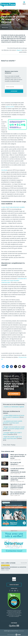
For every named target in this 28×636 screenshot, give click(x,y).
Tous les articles (24, 562)
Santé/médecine (5, 14)
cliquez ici (19, 50)
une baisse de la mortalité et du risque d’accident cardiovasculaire (14, 280)
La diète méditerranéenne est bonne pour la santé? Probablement (13, 416)
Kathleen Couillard (5, 570)
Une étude (4, 170)
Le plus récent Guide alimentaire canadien (13, 207)
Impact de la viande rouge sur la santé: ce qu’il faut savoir (12, 437)
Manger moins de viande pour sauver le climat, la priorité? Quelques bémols (14, 427)
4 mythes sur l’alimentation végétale (14, 407)
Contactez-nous (14, 584)
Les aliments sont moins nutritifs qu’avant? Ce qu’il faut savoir (12, 422)
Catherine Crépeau (5, 24)
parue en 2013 (10, 106)
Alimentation (5, 27)
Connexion (21, 630)
